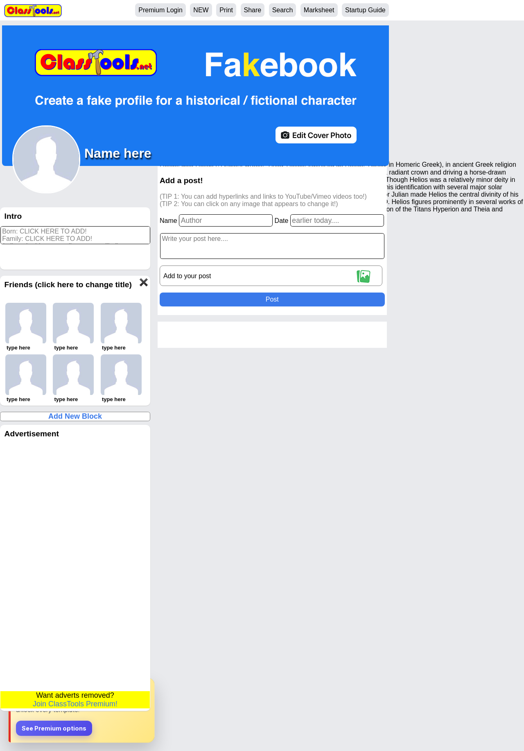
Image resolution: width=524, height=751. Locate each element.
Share (253, 10)
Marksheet (319, 10)
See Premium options (54, 728)
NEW (200, 10)
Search (282, 10)
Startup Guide (365, 10)
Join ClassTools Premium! (75, 704)
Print (226, 10)
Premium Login (160, 10)
